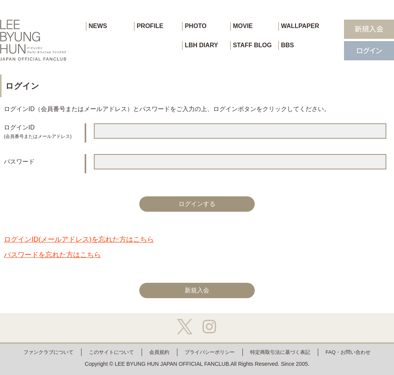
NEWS (97, 26)
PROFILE (150, 26)
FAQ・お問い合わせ (348, 352)
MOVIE (243, 26)
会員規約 (159, 352)
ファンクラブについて (48, 352)
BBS (287, 45)
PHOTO (196, 26)
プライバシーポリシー (210, 352)
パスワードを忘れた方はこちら (52, 255)
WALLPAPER (300, 26)
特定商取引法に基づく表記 (280, 352)
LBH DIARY (201, 45)
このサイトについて (111, 352)
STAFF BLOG (252, 45)
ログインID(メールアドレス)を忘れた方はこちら (79, 239)
